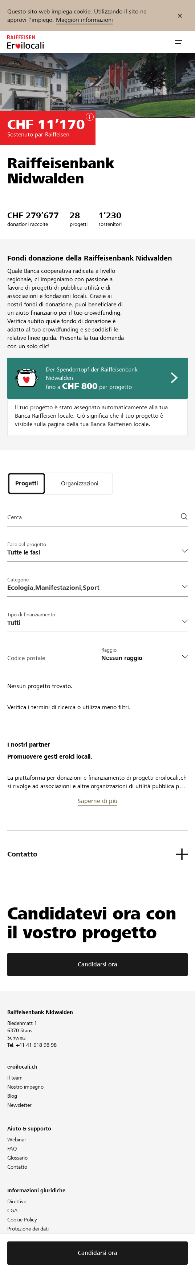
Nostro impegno (25, 1087)
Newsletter (19, 1105)
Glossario (17, 1158)
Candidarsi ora (97, 964)
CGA (12, 1210)
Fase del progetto (26, 544)
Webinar (16, 1139)
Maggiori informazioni (84, 19)
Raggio (109, 650)
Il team (15, 1078)
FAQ (12, 1149)
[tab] (26, 483)
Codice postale (26, 658)
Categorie (18, 580)
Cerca (14, 517)
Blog (12, 1096)
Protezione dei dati (28, 1229)
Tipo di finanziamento (31, 614)
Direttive (16, 1201)
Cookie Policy (22, 1220)
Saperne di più (97, 801)
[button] (179, 42)
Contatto (17, 1167)
